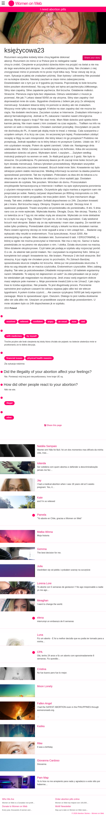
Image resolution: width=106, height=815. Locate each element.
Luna (40, 634)
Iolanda (41, 463)
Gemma (42, 549)
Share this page (53, 425)
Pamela (41, 514)
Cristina (41, 669)
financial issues (14, 358)
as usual (62, 321)
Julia (40, 566)
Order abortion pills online (67, 799)
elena (40, 617)
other (9, 417)
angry (51, 321)
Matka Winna (45, 531)
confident (38, 321)
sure (74, 321)
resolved (10, 321)
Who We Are (8, 799)
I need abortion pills (53, 9)
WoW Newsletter (63, 806)
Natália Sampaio (47, 446)
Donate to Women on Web (14, 806)
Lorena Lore (44, 583)
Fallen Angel (44, 703)
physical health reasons (39, 358)
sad (83, 321)
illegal (9, 403)
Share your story (92, 58)
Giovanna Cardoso (48, 760)
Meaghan (42, 600)
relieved (24, 321)
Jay (39, 480)
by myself (32, 336)
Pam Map (43, 777)
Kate (40, 497)
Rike (39, 743)
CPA (39, 651)
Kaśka (41, 726)
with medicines (14, 336)
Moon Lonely (44, 686)
